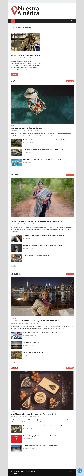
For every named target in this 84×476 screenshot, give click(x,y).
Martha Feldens (28, 58)
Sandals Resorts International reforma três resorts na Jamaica (42, 159)
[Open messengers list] (79, 470)
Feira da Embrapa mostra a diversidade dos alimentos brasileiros (43, 426)
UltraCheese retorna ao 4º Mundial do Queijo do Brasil (33, 414)
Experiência (14, 318)
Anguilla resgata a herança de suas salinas (36, 255)
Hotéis (12, 125)
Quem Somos (68, 471)
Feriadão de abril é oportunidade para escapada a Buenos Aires (43, 149)
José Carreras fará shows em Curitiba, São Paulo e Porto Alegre (43, 245)
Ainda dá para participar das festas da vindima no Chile (40, 332)
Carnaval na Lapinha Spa (31, 342)
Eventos (13, 411)
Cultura (13, 219)
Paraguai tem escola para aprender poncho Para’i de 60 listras (36, 221)
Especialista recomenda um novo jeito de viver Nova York (35, 320)
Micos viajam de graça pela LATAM (25, 55)
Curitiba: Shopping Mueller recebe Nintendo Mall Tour (40, 436)
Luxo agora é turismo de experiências (26, 128)
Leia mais (14, 74)
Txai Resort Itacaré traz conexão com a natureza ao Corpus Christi (44, 140)
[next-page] (14, 170)
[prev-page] (12, 170)
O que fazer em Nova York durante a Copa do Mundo (40, 445)
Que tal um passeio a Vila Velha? (33, 352)
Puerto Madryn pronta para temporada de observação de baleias (43, 235)
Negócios (13, 53)
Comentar (36, 58)
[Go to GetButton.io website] (80, 474)
